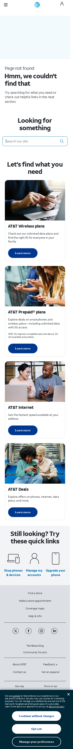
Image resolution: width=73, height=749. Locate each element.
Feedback (50, 664)
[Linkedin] (54, 633)
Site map (19, 686)
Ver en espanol (50, 672)
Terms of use (50, 686)
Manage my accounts (34, 572)
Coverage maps (35, 608)
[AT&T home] (37, 5)
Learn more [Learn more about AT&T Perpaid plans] (23, 348)
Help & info (35, 616)
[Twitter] (16, 633)
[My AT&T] (62, 5)
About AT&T (20, 664)
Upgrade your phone (55, 572)
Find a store (35, 593)
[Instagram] (41, 633)
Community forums (35, 652)
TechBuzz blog (35, 645)
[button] (61, 141)
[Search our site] (35, 141)
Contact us (19, 672)
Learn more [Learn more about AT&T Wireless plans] (23, 253)
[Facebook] (29, 633)
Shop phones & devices (13, 572)
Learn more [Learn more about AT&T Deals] (23, 512)
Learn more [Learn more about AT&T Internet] (23, 430)
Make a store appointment (35, 601)
